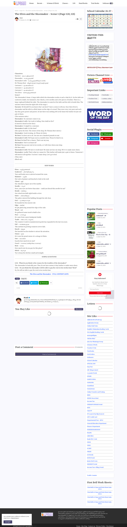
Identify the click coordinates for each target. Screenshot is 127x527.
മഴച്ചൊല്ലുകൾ (101, 254)
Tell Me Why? (91, 338)
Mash (26, 298)
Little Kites (90, 436)
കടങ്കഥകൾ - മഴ (101, 215)
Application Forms (92, 323)
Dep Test (90, 367)
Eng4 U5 (22, 10)
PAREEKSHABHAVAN (93, 429)
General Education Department (96, 423)
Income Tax (90, 401)
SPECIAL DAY (91, 363)
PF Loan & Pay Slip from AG (95, 414)
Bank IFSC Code (92, 439)
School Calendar (92, 360)
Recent (39, 3)
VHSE (89, 445)
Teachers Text (93, 98)
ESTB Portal (91, 458)
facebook (94, 134)
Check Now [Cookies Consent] (14, 518)
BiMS (88, 395)
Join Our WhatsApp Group (95, 341)
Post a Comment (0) (49, 354)
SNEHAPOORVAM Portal (94, 404)
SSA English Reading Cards (95, 332)
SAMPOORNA (91, 379)
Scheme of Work (92, 345)
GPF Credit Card (92, 417)
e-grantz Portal (92, 373)
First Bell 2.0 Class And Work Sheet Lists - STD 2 (99, 493)
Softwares (106, 3)
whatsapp (107, 134)
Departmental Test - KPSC (95, 420)
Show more (79, 309)
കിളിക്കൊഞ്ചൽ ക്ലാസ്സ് (94, 319)
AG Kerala (90, 455)
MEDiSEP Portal (92, 464)
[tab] (31, 3)
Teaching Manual (94, 95)
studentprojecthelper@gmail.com (98, 54)
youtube (108, 138)
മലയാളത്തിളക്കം (92, 335)
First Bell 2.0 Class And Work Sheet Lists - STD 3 (99, 498)
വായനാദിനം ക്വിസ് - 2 (103, 244)
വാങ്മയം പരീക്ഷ (106, 98)
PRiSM (89, 451)
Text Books (95, 3)
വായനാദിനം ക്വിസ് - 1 (103, 263)
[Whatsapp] (44, 283)
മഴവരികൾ (99, 225)
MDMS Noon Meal (92, 398)
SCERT (89, 448)
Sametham (90, 385)
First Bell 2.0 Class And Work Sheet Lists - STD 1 (99, 488)
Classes (65, 3)
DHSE (89, 442)
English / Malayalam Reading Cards (98, 329)
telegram (94, 138)
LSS (74, 3)
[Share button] (51, 283)
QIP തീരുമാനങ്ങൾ (92, 370)
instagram (94, 143)
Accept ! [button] (7, 522)
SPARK (89, 376)
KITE (88, 407)
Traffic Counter (92, 475)
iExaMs (89, 433)
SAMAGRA (90, 382)
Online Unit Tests (92, 326)
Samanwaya (91, 389)
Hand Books (83, 3)
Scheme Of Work (53, 3)
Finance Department (93, 426)
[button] (111, 3)
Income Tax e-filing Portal (95, 467)
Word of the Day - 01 (103, 234)
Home (31, 3)
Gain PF (89, 411)
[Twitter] (34, 283)
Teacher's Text (91, 348)
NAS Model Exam (94, 102)
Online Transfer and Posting (96, 392)
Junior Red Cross (92, 461)
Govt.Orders (91, 354)
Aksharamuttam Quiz (107, 102)
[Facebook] (25, 283)
